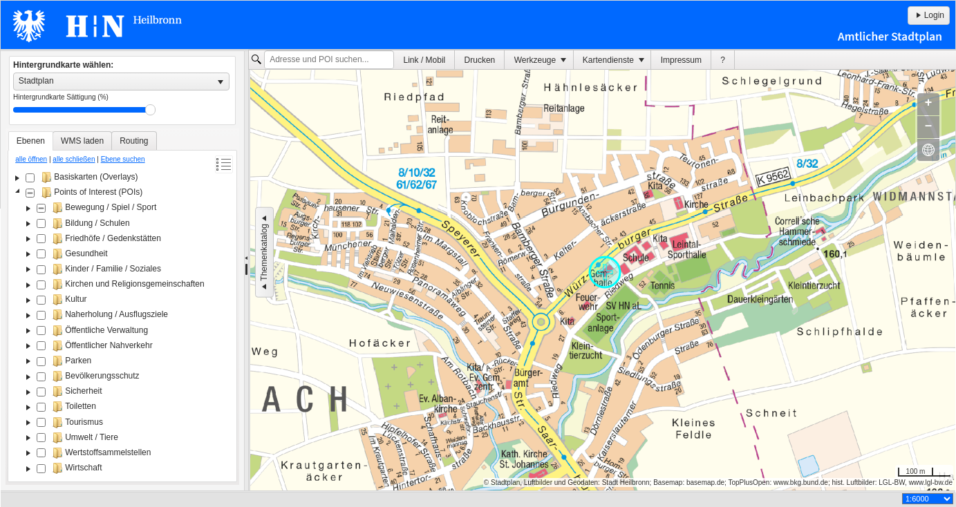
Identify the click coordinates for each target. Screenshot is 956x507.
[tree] (122, 324)
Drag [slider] (150, 109)
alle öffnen (31, 159)
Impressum (681, 60)
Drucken (480, 60)
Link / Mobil (425, 60)
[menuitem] (424, 59)
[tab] (30, 141)
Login (928, 15)
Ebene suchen (123, 159)
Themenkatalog (264, 252)
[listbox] (121, 81)
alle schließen (74, 159)
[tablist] (122, 306)
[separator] (246, 270)
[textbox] (329, 60)
